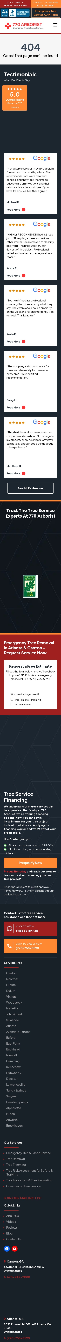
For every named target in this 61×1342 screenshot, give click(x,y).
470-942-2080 (17, 1277)
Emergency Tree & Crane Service (28, 1153)
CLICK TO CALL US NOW (46, 4)
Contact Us (14, 1239)
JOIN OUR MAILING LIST (23, 1198)
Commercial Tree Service (23, 1186)
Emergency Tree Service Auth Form (46, 13)
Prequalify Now (30, 863)
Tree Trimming (16, 1164)
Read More (16, 209)
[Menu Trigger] (55, 24)
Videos (11, 1221)
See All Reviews (30, 488)
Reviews (12, 1227)
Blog (9, 1233)
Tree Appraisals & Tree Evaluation (29, 1180)
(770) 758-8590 (17, 1338)
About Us (12, 1216)
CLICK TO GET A (15, 4)
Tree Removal (15, 1159)
